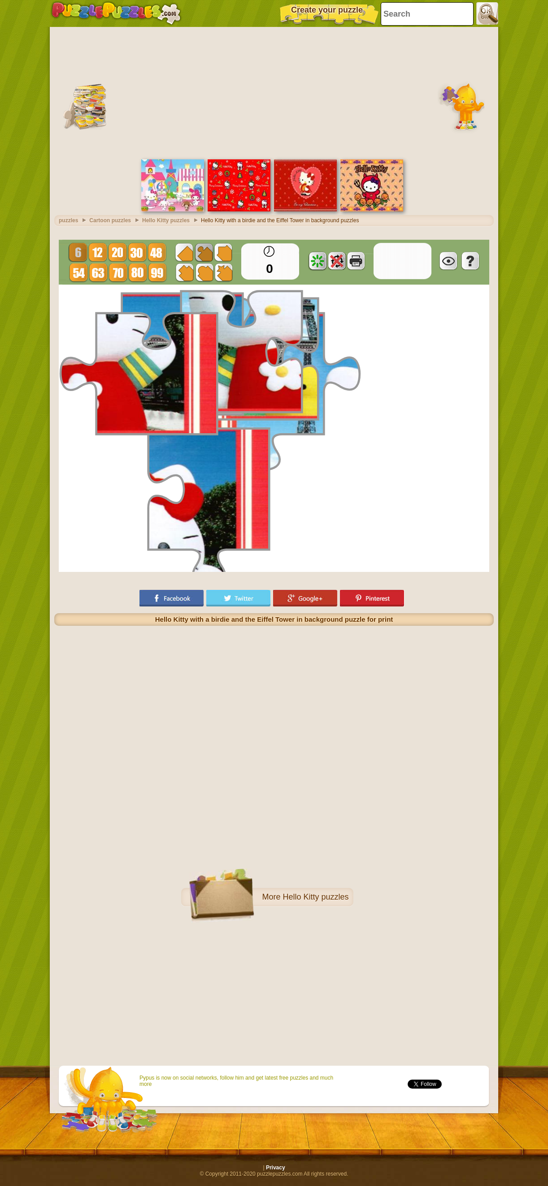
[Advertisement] (274, 92)
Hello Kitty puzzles (315, 896)
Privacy (275, 1167)
